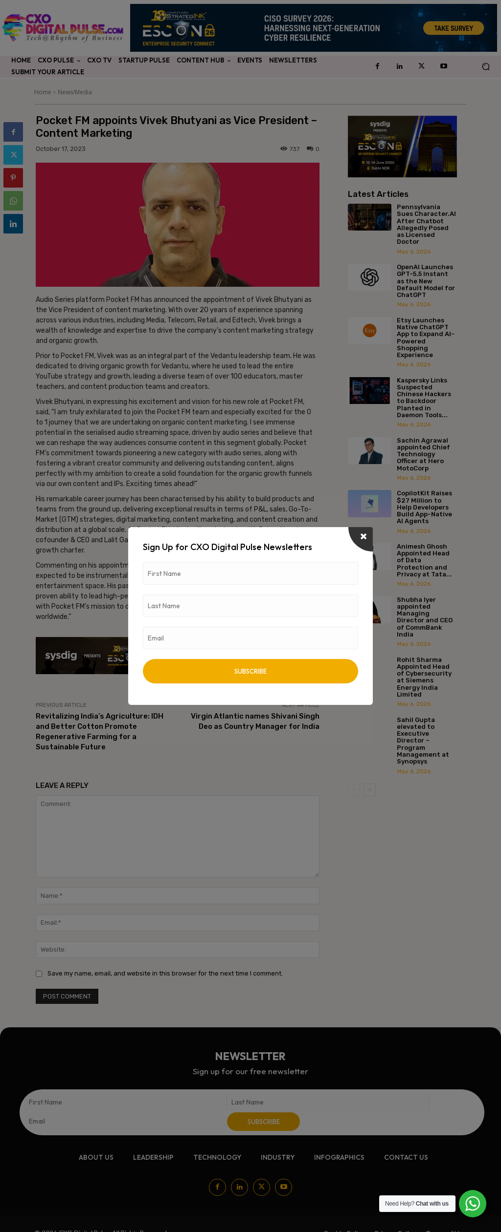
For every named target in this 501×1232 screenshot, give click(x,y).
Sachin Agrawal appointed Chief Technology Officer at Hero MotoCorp (423, 454)
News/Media (75, 92)
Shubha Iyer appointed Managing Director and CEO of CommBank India (425, 617)
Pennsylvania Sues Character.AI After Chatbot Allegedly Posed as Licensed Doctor (426, 224)
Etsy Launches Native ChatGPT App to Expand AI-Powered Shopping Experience (426, 338)
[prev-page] (354, 790)
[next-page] (370, 790)
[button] (485, 66)
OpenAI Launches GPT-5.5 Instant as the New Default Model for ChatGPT (426, 280)
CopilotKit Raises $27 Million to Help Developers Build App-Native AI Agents (424, 507)
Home (42, 92)
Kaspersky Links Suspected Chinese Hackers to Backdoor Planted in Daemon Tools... (424, 398)
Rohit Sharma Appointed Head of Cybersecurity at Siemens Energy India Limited (424, 677)
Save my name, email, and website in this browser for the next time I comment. (165, 973)
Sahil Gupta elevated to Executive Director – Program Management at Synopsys (423, 740)
